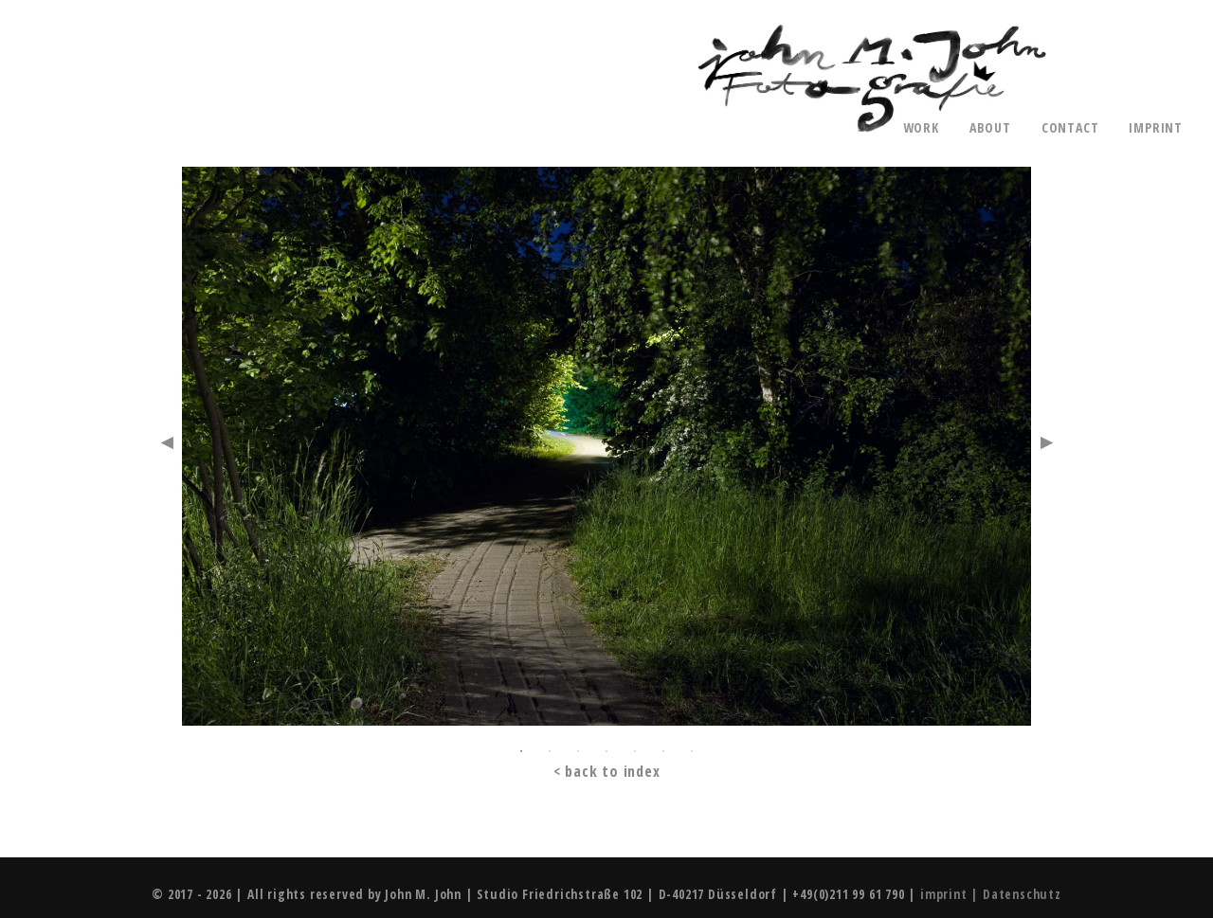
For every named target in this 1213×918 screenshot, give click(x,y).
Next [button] (1046, 442)
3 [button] (578, 751)
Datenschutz (1022, 894)
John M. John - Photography (871, 79)
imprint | (951, 894)
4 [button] (606, 751)
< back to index (607, 772)
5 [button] (634, 751)
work (921, 127)
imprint (1156, 127)
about (990, 127)
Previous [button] (166, 442)
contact (1070, 127)
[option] (606, 450)
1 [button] (521, 751)
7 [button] (691, 751)
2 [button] (549, 751)
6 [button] (663, 751)
